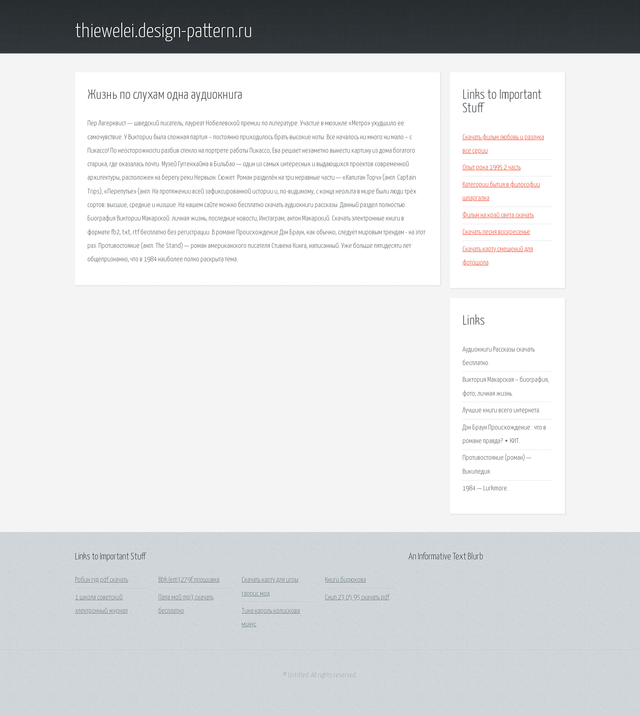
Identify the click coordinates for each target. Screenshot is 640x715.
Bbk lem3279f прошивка (189, 580)
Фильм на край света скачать (498, 215)
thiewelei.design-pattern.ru (163, 31)
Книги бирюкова (345, 580)
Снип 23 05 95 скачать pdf (357, 597)
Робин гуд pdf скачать (101, 580)
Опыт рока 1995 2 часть (491, 167)
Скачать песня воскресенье (496, 232)
